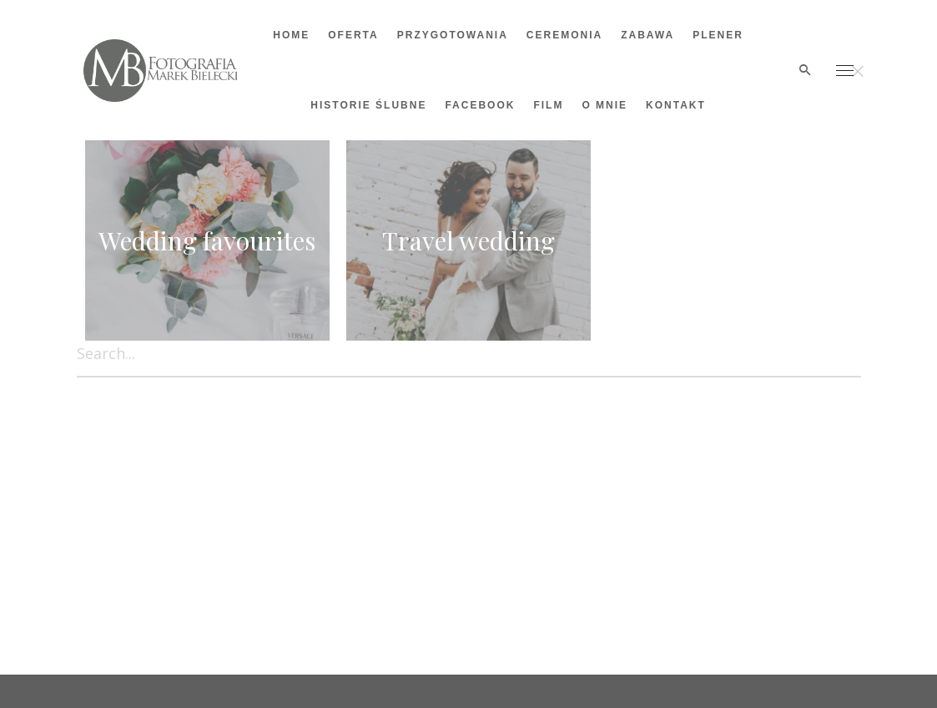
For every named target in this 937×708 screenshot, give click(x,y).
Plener (718, 35)
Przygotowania (452, 35)
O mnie (604, 105)
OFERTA (353, 35)
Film (548, 105)
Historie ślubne (368, 105)
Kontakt (676, 105)
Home (291, 35)
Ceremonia (564, 35)
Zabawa (647, 35)
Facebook (480, 105)
